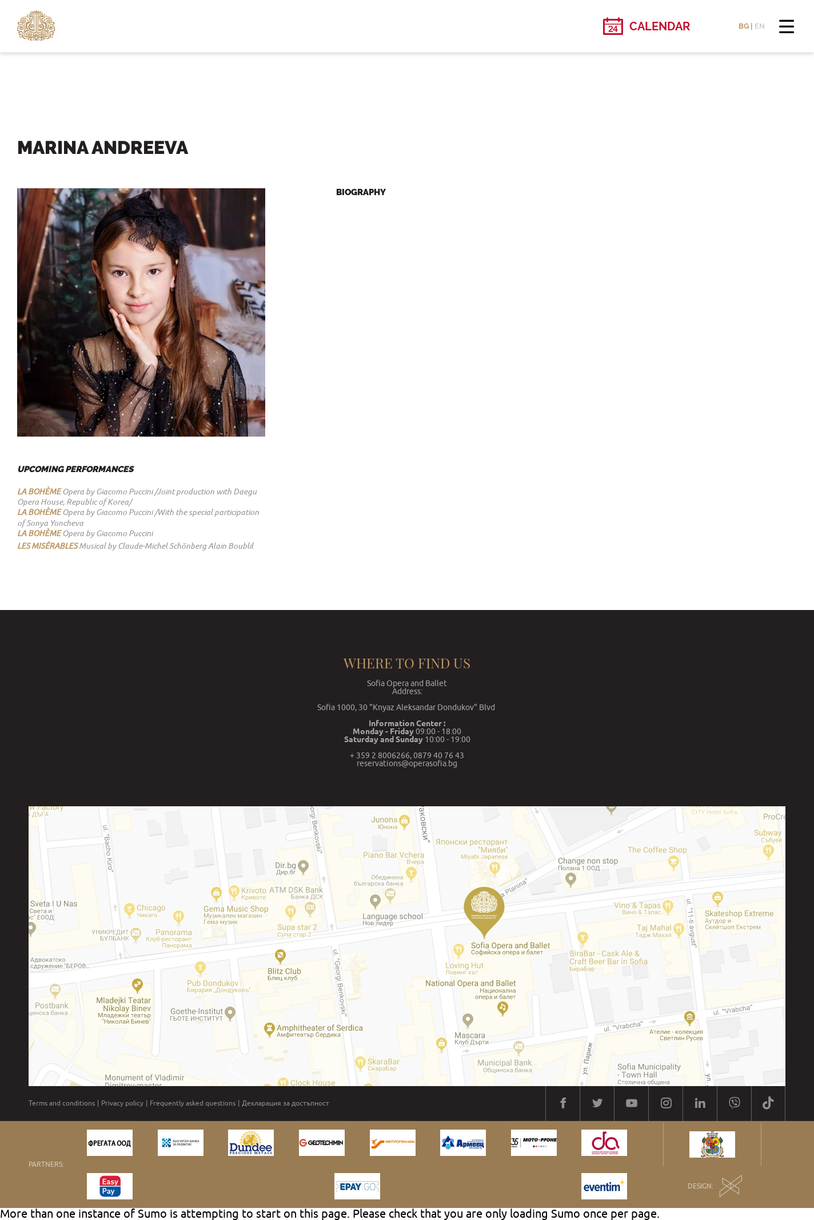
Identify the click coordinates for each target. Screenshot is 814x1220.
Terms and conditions (62, 1103)
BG (744, 26)
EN (760, 26)
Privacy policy (122, 1103)
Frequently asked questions (193, 1103)
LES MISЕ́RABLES (47, 545)
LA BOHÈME (39, 491)
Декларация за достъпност (285, 1103)
